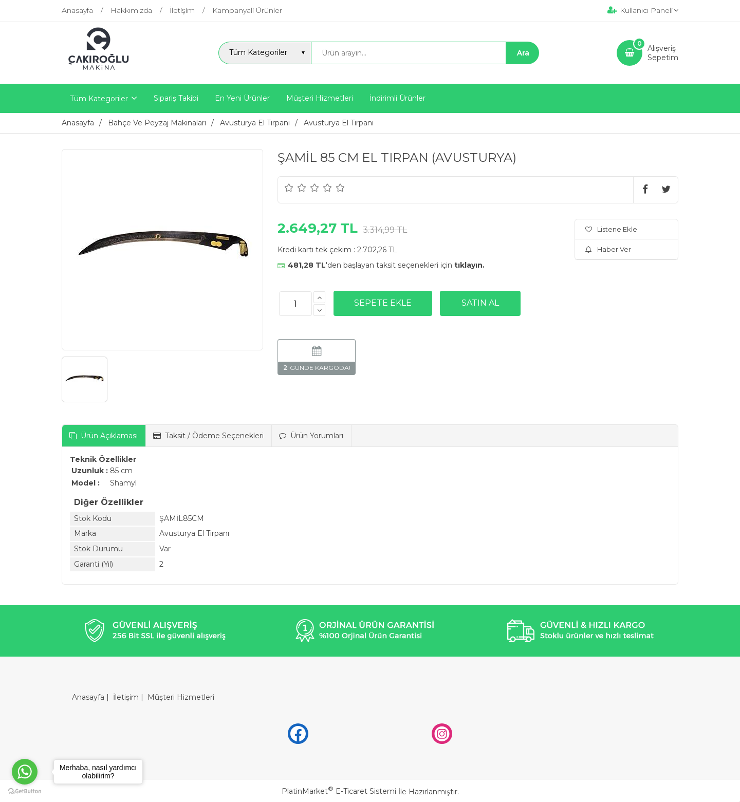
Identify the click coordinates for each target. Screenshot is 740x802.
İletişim (126, 697)
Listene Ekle (611, 229)
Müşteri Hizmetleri (180, 697)
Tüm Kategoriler (99, 98)
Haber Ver (608, 249)
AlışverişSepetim (662, 53)
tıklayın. (469, 265)
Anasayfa (88, 697)
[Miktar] (295, 303)
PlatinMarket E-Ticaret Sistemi (339, 791)
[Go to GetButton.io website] (24, 791)
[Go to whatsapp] (25, 772)
